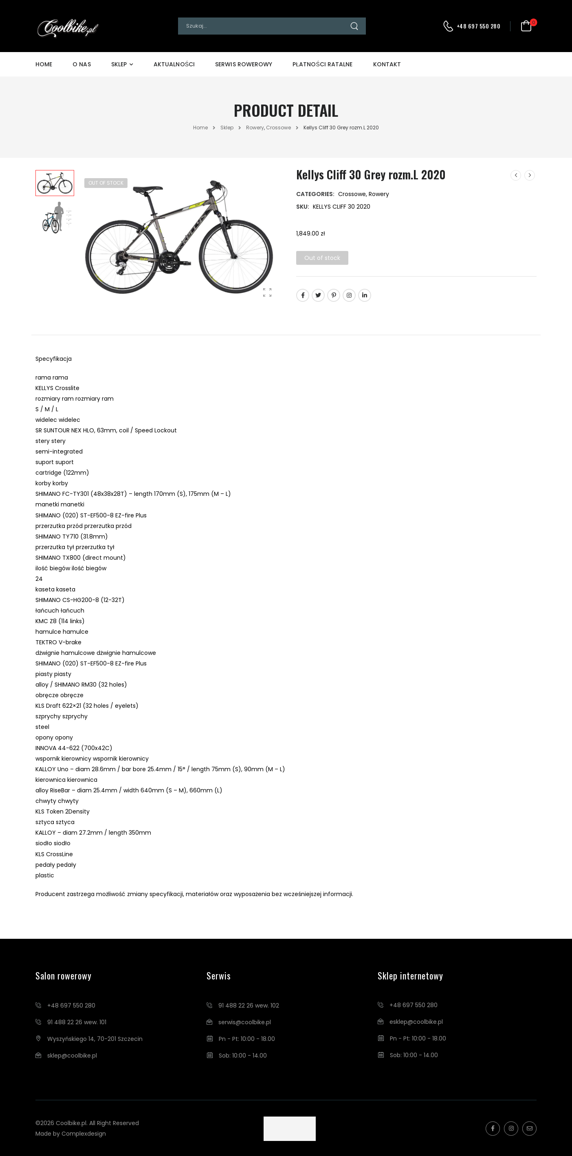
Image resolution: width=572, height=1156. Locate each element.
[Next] (530, 175)
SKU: (302, 207)
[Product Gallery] (267, 292)
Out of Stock (105, 182)
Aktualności (174, 64)
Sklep (119, 64)
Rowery (255, 127)
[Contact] (449, 26)
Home (43, 64)
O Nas (81, 64)
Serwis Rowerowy (243, 64)
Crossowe (278, 127)
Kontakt (387, 64)
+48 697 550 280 (479, 26)
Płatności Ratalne (322, 64)
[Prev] (516, 175)
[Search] (264, 26)
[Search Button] (358, 26)
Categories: (315, 194)
